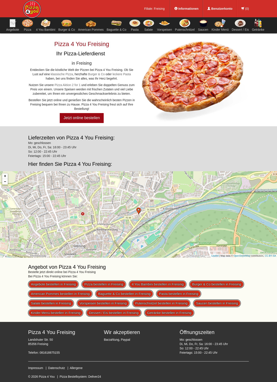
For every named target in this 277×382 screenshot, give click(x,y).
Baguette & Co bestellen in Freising (124, 294)
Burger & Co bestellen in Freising (216, 284)
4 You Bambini (45, 25)
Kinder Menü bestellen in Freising (55, 313)
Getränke (258, 25)
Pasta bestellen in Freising (178, 294)
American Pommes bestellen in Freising (60, 294)
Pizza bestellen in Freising (103, 284)
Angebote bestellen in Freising (53, 284)
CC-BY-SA (270, 255)
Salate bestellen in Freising (51, 303)
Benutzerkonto (219, 8)
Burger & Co (66, 25)
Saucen (203, 25)
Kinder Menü (220, 25)
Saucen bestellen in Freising (217, 303)
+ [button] (5, 176)
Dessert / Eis (240, 25)
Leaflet (215, 255)
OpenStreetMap (242, 255)
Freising (159, 8)
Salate (148, 25)
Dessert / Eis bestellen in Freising (113, 313)
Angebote (12, 25)
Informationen (186, 8)
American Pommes (91, 25)
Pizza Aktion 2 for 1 (68, 85)
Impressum (35, 368)
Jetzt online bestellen (81, 118)
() (245, 8)
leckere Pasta (122, 74)
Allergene (76, 368)
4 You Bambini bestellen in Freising (158, 284)
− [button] (5, 181)
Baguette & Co (116, 25)
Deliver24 (94, 376)
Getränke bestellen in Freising (169, 313)
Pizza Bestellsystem (73, 376)
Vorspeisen (164, 25)
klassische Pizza (62, 74)
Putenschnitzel (185, 25)
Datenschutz (56, 368)
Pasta (134, 25)
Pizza (27, 25)
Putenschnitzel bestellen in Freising (161, 303)
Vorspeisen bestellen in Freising (103, 303)
